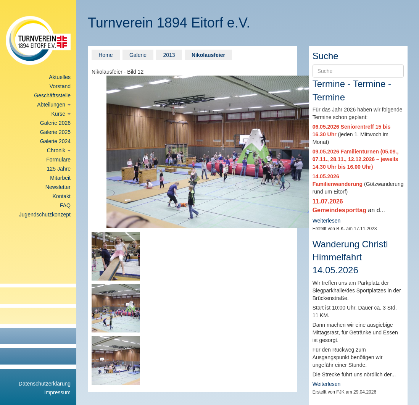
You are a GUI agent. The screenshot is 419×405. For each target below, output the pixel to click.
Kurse (61, 114)
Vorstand (60, 86)
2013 (169, 55)
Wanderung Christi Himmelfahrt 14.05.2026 (350, 257)
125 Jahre (59, 169)
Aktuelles (60, 77)
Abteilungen (54, 105)
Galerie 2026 (55, 123)
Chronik (59, 150)
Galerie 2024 (55, 141)
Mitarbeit (60, 178)
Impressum (57, 392)
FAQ (65, 205)
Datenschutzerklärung (45, 384)
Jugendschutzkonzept (45, 214)
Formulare (58, 160)
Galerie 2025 (55, 132)
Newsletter (58, 187)
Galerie (138, 55)
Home (105, 55)
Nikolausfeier (208, 55)
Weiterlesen (327, 221)
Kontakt (62, 196)
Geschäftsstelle (52, 95)
